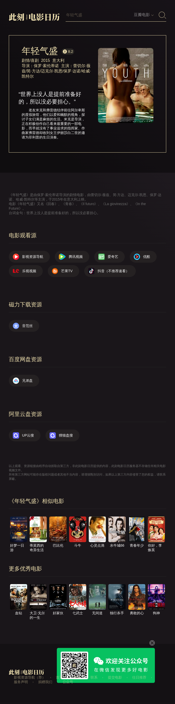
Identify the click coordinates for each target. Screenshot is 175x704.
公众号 (68, 682)
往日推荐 (139, 677)
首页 (59, 677)
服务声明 (21, 682)
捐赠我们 (45, 682)
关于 (76, 677)
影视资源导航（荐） (30, 677)
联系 (94, 677)
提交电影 (115, 677)
